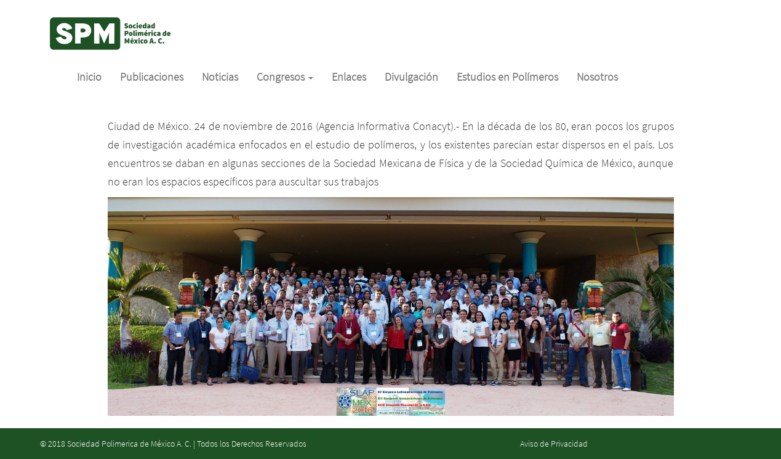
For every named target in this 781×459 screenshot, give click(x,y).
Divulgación (411, 77)
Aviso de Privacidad (554, 443)
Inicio (89, 77)
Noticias (220, 77)
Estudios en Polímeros (507, 77)
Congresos (285, 77)
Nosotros (597, 77)
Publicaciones (151, 77)
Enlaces (349, 77)
